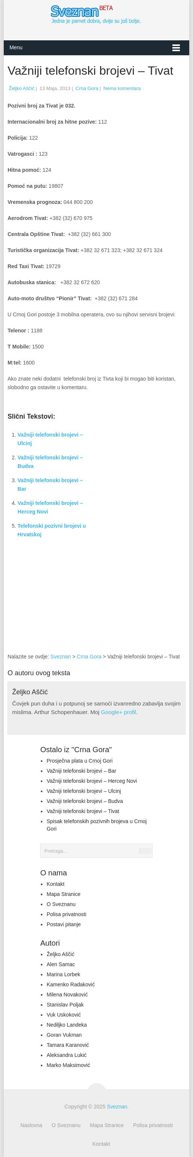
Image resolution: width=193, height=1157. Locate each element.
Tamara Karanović (67, 1045)
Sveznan (61, 657)
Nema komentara (122, 88)
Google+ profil (118, 712)
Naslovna (31, 1125)
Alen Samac (60, 964)
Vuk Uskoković (63, 1015)
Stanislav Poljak (65, 1005)
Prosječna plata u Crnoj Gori (79, 761)
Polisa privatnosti (66, 914)
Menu (15, 47)
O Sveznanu (60, 904)
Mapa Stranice (63, 894)
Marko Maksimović (68, 1065)
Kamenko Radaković (70, 984)
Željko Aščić (21, 88)
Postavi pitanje (63, 924)
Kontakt (55, 884)
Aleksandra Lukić (66, 1055)
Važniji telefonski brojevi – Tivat (82, 811)
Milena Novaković (67, 995)
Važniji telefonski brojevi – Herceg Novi (91, 781)
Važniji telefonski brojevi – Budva (84, 801)
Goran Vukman (64, 1035)
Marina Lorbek (63, 974)
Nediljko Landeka (66, 1025)
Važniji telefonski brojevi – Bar (81, 771)
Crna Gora (86, 88)
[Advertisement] (140, 601)
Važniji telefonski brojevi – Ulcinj (83, 791)
